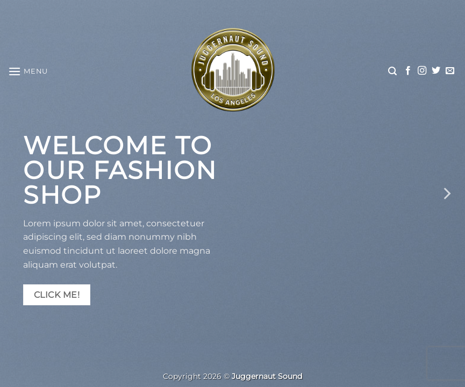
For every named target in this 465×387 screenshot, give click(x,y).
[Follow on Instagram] (422, 71)
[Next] (446, 193)
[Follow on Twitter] (436, 71)
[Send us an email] (450, 71)
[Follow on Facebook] (408, 71)
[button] (28, 71)
